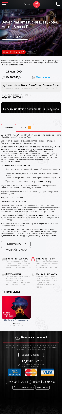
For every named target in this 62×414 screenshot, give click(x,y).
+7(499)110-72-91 (12, 97)
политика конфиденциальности (33, 349)
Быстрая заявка (16, 244)
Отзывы (25, 127)
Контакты (42, 387)
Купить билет (15, 37)
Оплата (35, 381)
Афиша (28, 4)
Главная (12, 381)
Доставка (49, 381)
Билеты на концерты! (31, 337)
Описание (8, 127)
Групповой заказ (24, 387)
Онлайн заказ (16, 249)
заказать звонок (31, 354)
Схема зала (43, 77)
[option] (16, 311)
